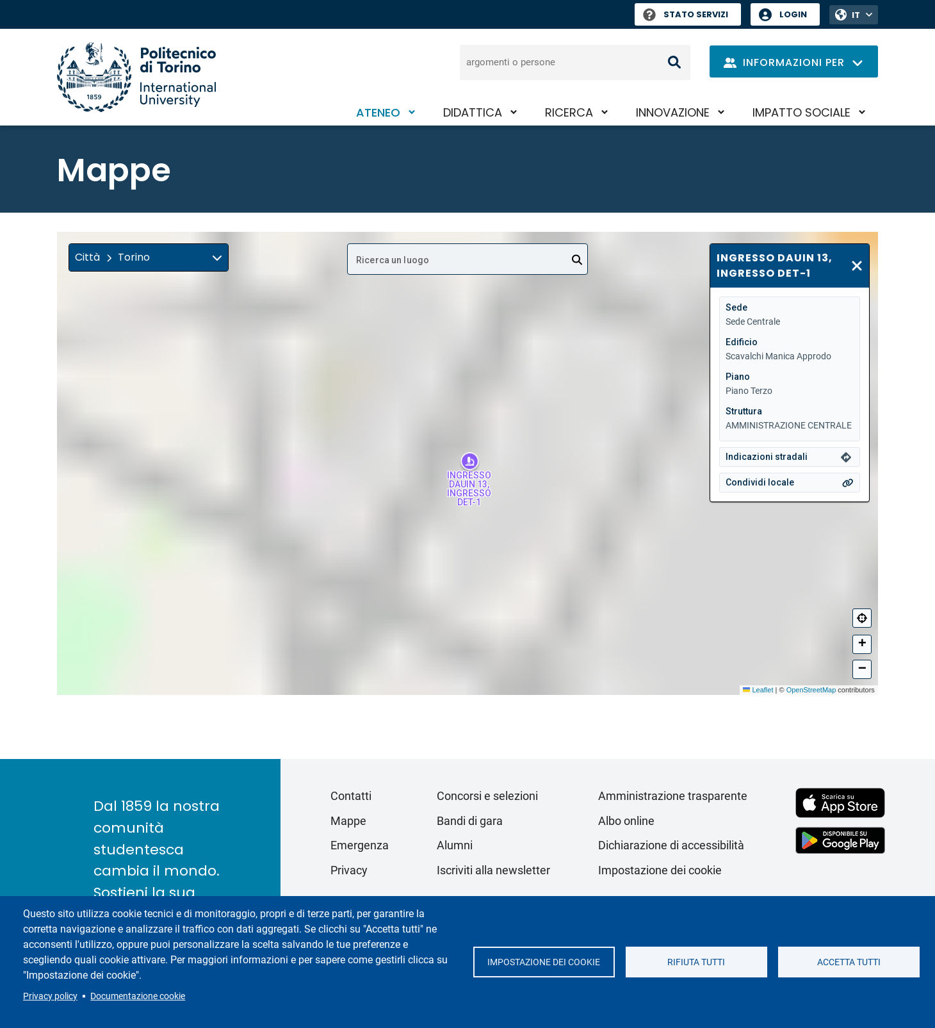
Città (87, 257)
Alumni (455, 845)
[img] (217, 257)
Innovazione (673, 112)
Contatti (350, 796)
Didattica (472, 112)
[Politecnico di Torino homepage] (136, 77)
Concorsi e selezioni (487, 796)
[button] (148, 257)
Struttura (744, 411)
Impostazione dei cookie (543, 962)
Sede (736, 307)
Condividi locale (760, 482)
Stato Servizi (685, 14)
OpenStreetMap (811, 690)
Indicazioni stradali (767, 457)
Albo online (626, 821)
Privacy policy (50, 996)
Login (793, 14)
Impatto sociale (801, 112)
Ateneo (378, 112)
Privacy (349, 870)
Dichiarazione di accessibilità (671, 845)
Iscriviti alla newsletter (493, 870)
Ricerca (569, 112)
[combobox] (467, 259)
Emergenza (359, 845)
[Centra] (862, 618)
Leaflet (758, 690)
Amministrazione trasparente (672, 796)
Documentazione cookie (137, 996)
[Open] (577, 260)
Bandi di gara (470, 821)
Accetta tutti (849, 962)
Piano (738, 376)
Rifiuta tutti (696, 962)
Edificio (742, 342)
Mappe (348, 821)
